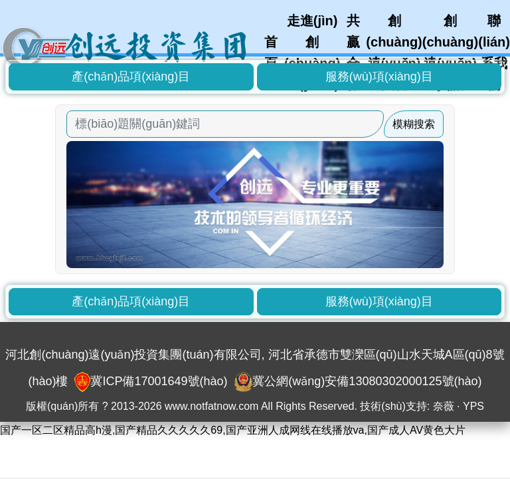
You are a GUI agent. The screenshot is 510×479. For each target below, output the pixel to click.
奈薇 (443, 406)
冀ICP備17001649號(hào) (158, 381)
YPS (473, 406)
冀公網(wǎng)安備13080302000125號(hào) (366, 381)
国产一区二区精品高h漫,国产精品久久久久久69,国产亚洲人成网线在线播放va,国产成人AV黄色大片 (233, 430)
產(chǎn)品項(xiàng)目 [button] (131, 76)
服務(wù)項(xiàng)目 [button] (379, 76)
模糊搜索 (413, 124)
